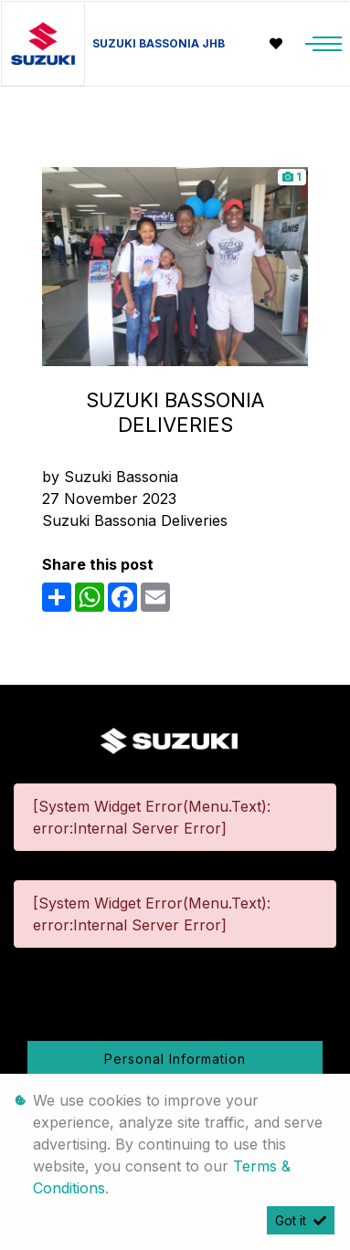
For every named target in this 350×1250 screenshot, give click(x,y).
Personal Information (175, 1058)
